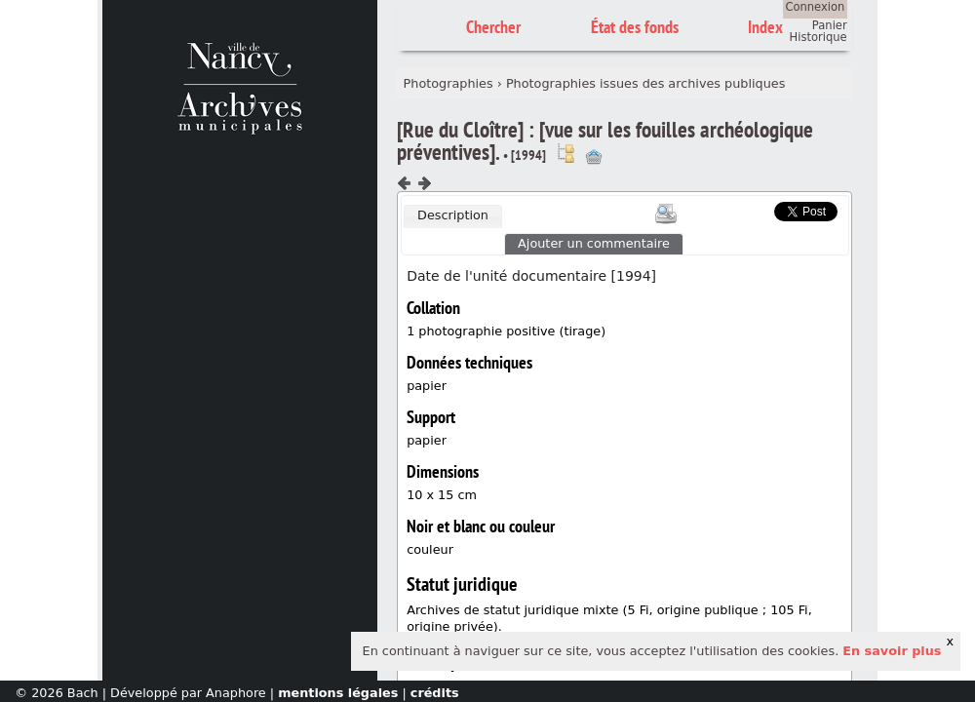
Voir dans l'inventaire (565, 153)
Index (765, 27)
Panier (829, 25)
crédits (434, 692)
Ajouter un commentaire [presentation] (594, 243)
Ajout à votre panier (594, 157)
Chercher (493, 27)
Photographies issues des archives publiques (645, 83)
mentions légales (338, 692)
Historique (818, 37)
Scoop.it (745, 209)
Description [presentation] (452, 215)
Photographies (448, 83)
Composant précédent (404, 183)
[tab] (452, 216)
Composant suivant (424, 183)
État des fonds (635, 27)
